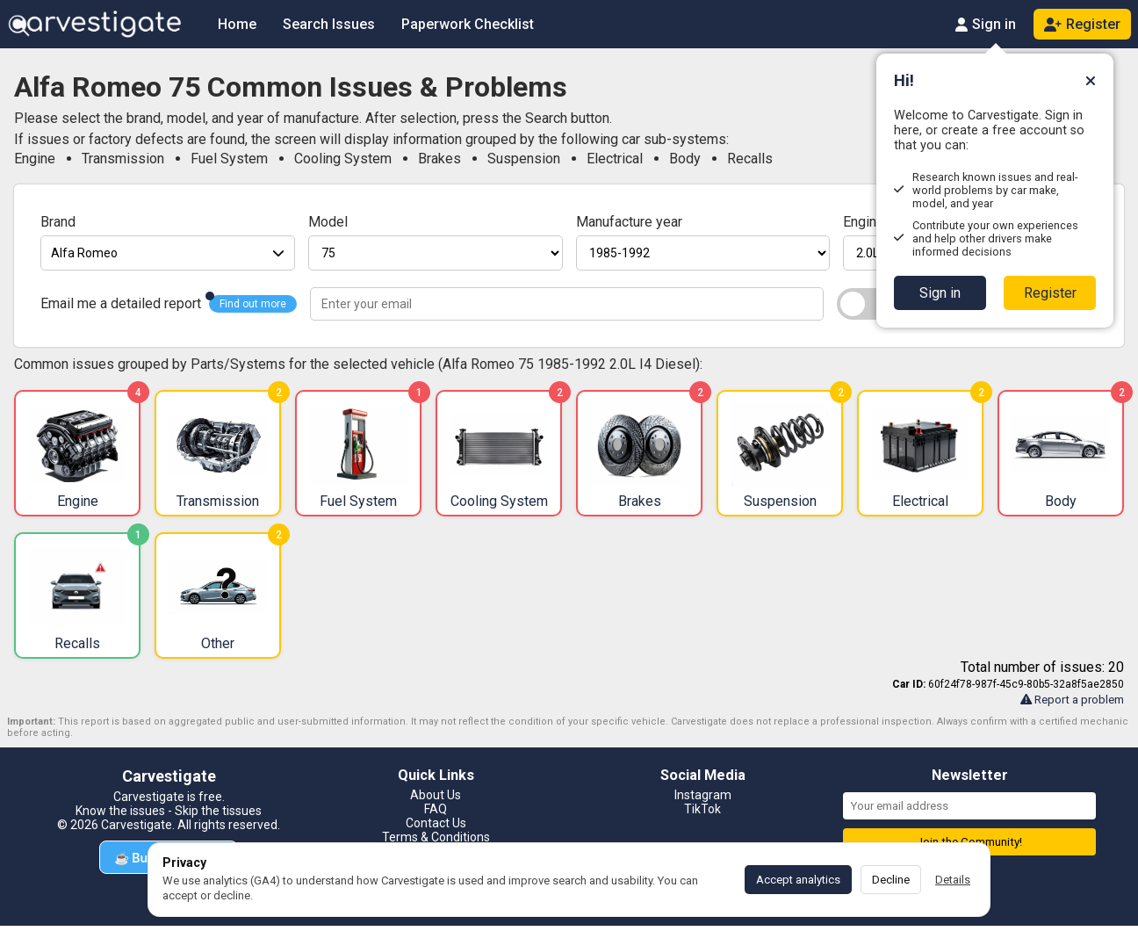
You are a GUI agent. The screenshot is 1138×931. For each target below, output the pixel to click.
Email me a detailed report (120, 303)
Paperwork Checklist (467, 24)
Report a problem (1072, 699)
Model (328, 221)
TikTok (702, 809)
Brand (58, 221)
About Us (435, 795)
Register (1050, 293)
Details (952, 879)
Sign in (940, 293)
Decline (891, 879)
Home (237, 24)
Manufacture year (629, 221)
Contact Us (436, 823)
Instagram (702, 795)
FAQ (435, 809)
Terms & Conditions (436, 837)
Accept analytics (798, 879)
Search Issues (329, 24)
